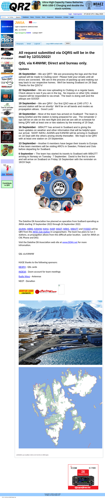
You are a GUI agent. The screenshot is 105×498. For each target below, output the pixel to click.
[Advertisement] (40, 477)
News (32, 17)
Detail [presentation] (29, 44)
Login (72, 17)
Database (26, 17)
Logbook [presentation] (37, 44)
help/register (77, 14)
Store (43, 17)
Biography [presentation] (20, 44)
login (70, 14)
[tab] (20, 43)
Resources (58, 17)
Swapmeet (50, 17)
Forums (37, 17)
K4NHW (28, 33)
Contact (65, 17)
